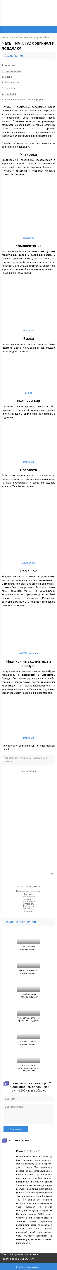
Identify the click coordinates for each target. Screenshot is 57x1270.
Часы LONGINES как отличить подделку (28, 971)
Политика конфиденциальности (18, 1259)
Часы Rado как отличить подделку (28, 948)
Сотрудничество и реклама (24, 1254)
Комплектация (11, 71)
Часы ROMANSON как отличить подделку (29, 1042)
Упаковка (9, 65)
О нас (4, 1254)
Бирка (7, 76)
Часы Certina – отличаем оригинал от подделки (28, 1019)
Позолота (9, 88)
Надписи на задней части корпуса (22, 99)
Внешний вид (11, 82)
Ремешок (9, 93)
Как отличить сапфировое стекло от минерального (28, 1068)
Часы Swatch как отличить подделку (28, 995)
